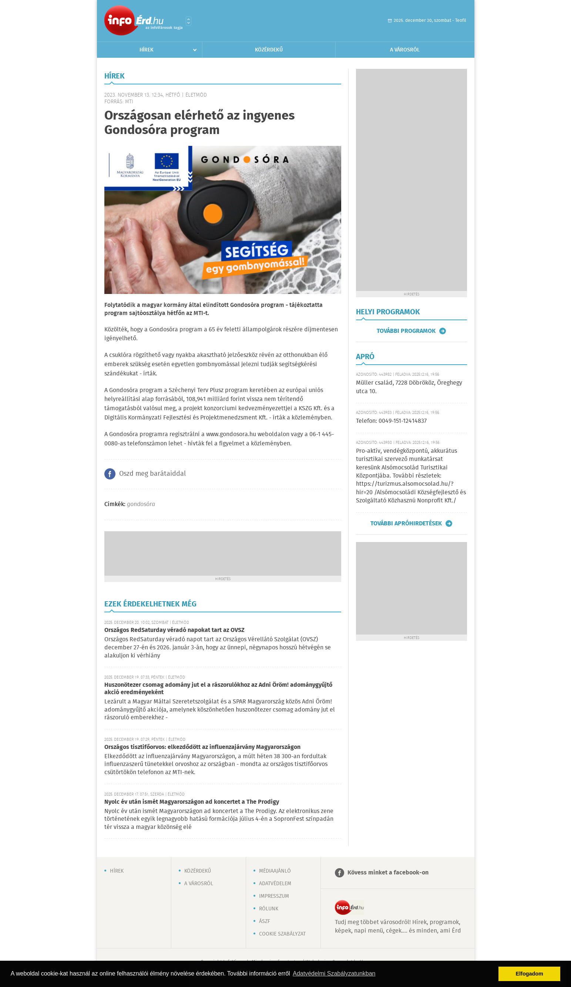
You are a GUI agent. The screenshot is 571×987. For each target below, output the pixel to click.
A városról (405, 50)
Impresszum (274, 896)
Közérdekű (269, 50)
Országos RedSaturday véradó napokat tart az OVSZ (174, 630)
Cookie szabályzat (282, 934)
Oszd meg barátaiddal (152, 474)
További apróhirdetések (406, 523)
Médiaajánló (275, 871)
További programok (406, 331)
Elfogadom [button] (529, 974)
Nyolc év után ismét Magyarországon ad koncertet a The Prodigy (191, 802)
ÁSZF (264, 921)
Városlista (188, 21)
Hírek (147, 50)
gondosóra (141, 504)
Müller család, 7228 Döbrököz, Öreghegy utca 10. (409, 387)
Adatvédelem (275, 884)
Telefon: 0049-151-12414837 (391, 421)
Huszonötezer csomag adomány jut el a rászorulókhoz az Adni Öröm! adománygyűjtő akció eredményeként (218, 688)
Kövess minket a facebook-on (388, 872)
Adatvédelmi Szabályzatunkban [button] (334, 973)
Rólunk (268, 909)
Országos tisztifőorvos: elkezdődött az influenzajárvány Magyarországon (202, 747)
